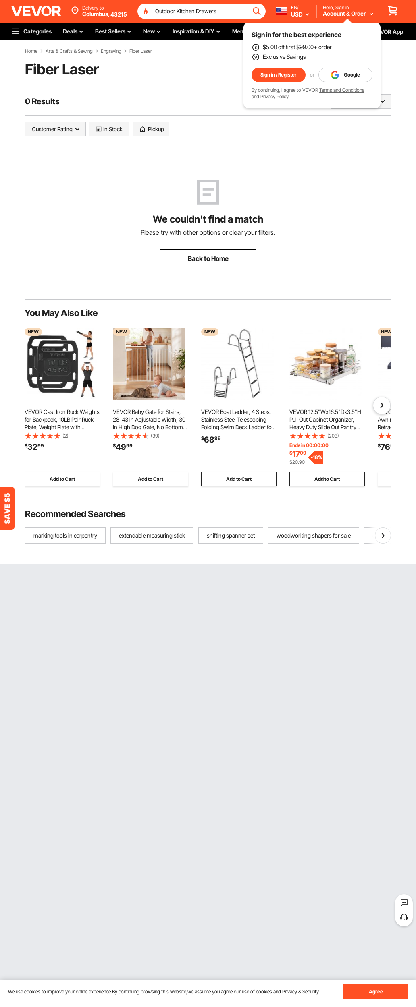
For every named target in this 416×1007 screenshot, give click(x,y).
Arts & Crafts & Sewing (69, 51)
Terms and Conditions (341, 90)
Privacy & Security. (301, 991)
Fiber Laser (140, 51)
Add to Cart (62, 479)
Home (31, 51)
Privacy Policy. (274, 96)
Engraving (111, 51)
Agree (376, 991)
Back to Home (208, 258)
